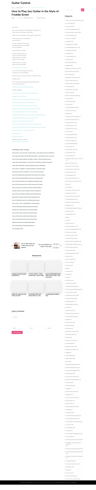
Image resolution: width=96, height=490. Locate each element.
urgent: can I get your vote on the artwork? (19, 295)
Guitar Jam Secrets (71, 240)
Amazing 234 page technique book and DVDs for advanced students (29, 115)
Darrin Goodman (70, 136)
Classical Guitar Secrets (72, 121)
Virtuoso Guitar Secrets (72, 465)
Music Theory (69, 324)
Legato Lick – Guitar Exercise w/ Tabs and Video (25, 209)
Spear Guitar (69, 402)
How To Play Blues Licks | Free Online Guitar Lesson (26, 200)
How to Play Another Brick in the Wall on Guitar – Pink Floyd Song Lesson (32, 159)
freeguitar (68, 207)
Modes (67, 321)
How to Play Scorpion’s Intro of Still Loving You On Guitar (27, 184)
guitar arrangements (71, 228)
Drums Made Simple (71, 145)
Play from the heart (71, 342)
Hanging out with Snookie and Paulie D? (19, 274)
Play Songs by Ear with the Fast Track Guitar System (25, 93)
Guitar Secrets (69, 252)
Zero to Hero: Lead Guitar (72, 480)
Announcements (70, 58)
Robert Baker (69, 360)
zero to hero (69, 474)
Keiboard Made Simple (72, 288)
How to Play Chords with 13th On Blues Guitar (24, 216)
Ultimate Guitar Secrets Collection (75, 458)
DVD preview (69, 148)
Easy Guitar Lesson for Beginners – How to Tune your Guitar (28, 171)
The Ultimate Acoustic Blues (73, 423)
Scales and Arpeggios (71, 372)
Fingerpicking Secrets (71, 201)
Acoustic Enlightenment (72, 31)
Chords (68, 106)
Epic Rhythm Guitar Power (73, 183)
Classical (68, 115)
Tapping (68, 411)
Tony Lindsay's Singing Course (73, 435)
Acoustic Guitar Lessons (72, 34)
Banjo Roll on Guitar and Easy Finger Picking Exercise (26, 197)
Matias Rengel (69, 303)
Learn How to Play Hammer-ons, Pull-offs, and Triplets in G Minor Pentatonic (32, 162)
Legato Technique (70, 300)
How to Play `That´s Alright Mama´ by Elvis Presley (26, 203)
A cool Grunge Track (17, 228)
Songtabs (68, 396)
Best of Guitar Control (71, 73)
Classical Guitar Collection (72, 118)
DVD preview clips (70, 151)
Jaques (67, 276)
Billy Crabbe (69, 76)
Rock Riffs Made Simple (72, 366)
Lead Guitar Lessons (71, 297)
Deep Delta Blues (70, 142)
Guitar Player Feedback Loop (73, 246)
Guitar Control (21, 3)
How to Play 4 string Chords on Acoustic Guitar (25, 213)
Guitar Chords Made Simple (73, 231)
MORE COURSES (16, 133)
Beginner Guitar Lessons (72, 70)
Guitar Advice (69, 225)
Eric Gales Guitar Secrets (72, 192)
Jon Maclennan (69, 285)
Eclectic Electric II (70, 174)
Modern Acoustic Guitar (72, 315)
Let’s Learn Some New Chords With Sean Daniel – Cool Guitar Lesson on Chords (33, 156)
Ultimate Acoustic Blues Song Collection (74, 445)
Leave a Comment (41, 18)
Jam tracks (68, 267)
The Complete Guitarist (72, 420)
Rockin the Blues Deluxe (72, 369)
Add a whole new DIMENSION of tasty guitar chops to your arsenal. (29, 127)
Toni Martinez (69, 429)
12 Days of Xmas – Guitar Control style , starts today (36, 274)
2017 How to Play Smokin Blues (74, 20)
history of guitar (70, 261)
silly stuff (68, 384)
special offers (69, 405)
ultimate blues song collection (74, 450)
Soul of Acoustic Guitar (72, 399)
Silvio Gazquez (69, 387)
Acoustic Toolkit (70, 40)
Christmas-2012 (70, 112)
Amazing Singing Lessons (72, 49)
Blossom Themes (61, 484)
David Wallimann (70, 139)
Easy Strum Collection (71, 168)
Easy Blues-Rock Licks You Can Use (75, 160)
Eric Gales (68, 189)
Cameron (68, 100)
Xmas (67, 471)
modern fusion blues (71, 318)
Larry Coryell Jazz (70, 294)
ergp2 (67, 186)
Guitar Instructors (70, 237)
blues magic (69, 88)
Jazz (67, 279)
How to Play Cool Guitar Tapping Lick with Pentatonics (27, 194)
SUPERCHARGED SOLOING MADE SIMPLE (23, 87)
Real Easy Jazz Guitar (71, 351)
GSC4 (67, 222)
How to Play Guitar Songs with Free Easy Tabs (24, 219)
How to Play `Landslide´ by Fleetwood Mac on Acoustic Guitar (29, 168)
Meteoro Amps (70, 312)
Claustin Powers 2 (70, 130)
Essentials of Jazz (70, 195)
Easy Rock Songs (70, 164)
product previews (70, 348)
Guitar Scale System (71, 249)
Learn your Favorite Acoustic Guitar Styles (23, 121)
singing (68, 390)
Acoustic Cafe (69, 28)
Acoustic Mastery (70, 37)
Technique (68, 414)
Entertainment (70, 177)
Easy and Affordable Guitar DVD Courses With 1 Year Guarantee (53, 275)
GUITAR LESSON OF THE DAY (20, 67)
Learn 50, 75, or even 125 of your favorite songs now (25, 105)
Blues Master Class (71, 91)
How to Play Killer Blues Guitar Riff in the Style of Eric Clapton (29, 175)
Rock (67, 363)
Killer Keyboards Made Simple (74, 291)
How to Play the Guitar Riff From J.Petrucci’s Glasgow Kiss (28, 178)
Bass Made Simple (70, 64)
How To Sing (69, 264)
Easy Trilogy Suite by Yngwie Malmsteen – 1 (24, 225)
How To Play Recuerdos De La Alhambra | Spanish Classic (27, 181)
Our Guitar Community (18, 136)
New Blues (69, 330)
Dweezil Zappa (70, 157)
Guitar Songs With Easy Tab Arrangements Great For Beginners (29, 165)
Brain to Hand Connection (72, 97)
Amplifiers (68, 55)
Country (68, 133)
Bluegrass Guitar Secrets (72, 79)
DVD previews (69, 154)
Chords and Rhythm (71, 109)
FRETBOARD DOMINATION (73, 210)
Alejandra (68, 43)
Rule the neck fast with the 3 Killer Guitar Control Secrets (27, 108)
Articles (68, 61)
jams (67, 270)
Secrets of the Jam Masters (73, 381)
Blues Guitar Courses (71, 82)
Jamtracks (68, 273)
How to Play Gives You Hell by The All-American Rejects (27, 187)
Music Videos (69, 327)
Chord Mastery (70, 103)
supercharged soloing (71, 408)
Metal (67, 309)
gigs (67, 219)
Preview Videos (70, 345)
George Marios (69, 216)
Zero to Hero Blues (71, 477)
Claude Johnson (70, 124)
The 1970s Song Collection (73, 417)
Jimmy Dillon (69, 282)
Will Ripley (69, 468)
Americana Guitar (70, 52)
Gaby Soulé (69, 213)
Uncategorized (69, 462)
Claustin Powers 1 (70, 127)
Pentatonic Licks (70, 336)
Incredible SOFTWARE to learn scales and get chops (25, 118)
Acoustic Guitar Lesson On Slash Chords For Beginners (26, 190)
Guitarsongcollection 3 (72, 255)
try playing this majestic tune (52, 295)
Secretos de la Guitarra (72, 378)
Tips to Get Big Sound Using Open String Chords (25, 206)
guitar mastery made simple (73, 243)
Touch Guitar (69, 438)
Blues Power (69, 94)
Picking (68, 339)
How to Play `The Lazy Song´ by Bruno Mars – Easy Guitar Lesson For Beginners (33, 153)
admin (13, 18)
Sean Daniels (69, 375)
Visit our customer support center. (21, 141)
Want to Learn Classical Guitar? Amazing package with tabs (27, 124)
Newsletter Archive (16, 8)
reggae (68, 354)
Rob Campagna (70, 357)
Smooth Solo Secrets (71, 393)
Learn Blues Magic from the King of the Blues (24, 102)
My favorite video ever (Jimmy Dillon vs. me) (35, 295)
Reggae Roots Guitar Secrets (19, 96)
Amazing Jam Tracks (71, 46)
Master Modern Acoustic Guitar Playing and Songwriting (26, 99)
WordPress (74, 484)
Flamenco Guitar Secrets (72, 204)
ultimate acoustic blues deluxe (74, 441)
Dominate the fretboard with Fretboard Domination (25, 111)
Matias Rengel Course (71, 306)
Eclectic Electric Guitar (72, 171)
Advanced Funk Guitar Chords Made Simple (23, 222)
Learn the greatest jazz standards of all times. (24, 130)
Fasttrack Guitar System (72, 198)
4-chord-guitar (70, 25)
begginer (68, 67)
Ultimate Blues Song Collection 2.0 (75, 453)
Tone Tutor (69, 426)
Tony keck (68, 432)
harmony (68, 258)
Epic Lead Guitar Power (72, 180)
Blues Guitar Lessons (71, 85)
